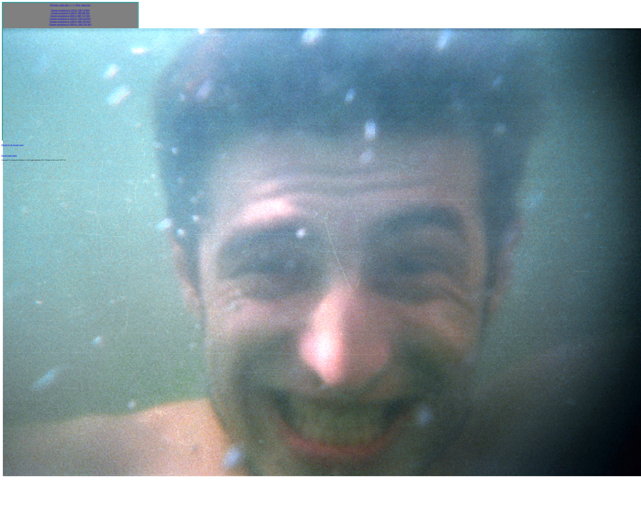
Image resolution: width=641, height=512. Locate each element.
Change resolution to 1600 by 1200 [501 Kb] (70, 24)
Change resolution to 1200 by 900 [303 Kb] (70, 21)
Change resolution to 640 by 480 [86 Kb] (70, 13)
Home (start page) (9, 155)
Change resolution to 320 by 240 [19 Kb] (70, 10)
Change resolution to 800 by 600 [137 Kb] (70, 16)
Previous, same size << (61, 5)
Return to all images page (12, 145)
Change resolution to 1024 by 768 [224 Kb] (70, 18)
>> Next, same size (81, 5)
